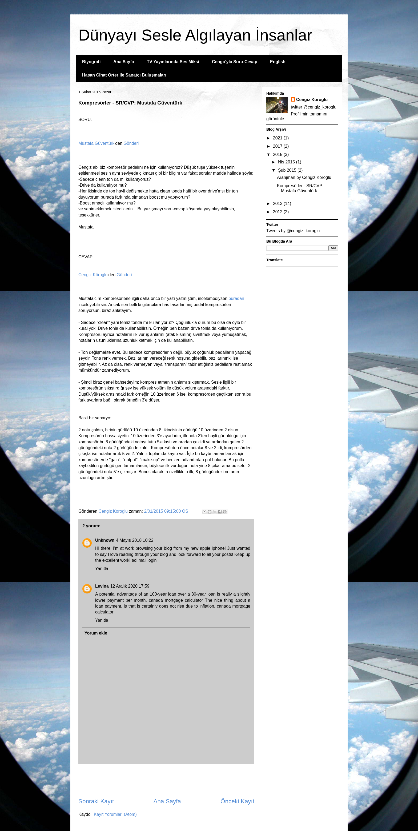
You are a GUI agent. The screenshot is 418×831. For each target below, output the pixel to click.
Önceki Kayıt (237, 801)
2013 (278, 203)
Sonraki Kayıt (96, 801)
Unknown (104, 540)
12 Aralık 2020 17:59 (130, 586)
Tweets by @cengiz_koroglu (293, 230)
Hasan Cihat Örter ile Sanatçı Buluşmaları (124, 75)
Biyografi (91, 61)
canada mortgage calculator (176, 600)
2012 (278, 212)
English (278, 61)
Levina (102, 586)
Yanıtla (101, 568)
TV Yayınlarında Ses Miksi (173, 61)
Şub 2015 (288, 170)
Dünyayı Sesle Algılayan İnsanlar (195, 35)
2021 (278, 138)
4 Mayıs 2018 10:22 (135, 540)
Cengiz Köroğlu (92, 274)
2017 (278, 146)
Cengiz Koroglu (312, 99)
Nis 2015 (287, 162)
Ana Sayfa (123, 61)
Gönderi (131, 143)
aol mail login (144, 560)
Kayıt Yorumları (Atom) (115, 814)
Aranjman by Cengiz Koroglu (304, 177)
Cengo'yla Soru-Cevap (234, 61)
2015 (278, 154)
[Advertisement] (166, 781)
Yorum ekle (96, 633)
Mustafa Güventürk (96, 143)
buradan (236, 298)
